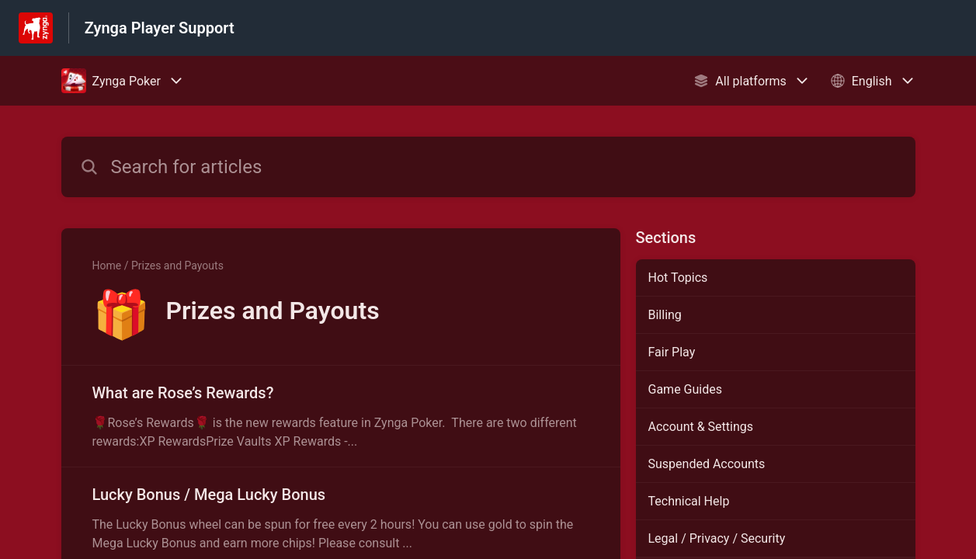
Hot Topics (678, 277)
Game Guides (685, 389)
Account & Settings (701, 426)
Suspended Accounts (707, 464)
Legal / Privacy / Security (717, 538)
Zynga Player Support (159, 28)
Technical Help (689, 501)
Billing (665, 314)
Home (107, 265)
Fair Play (672, 352)
